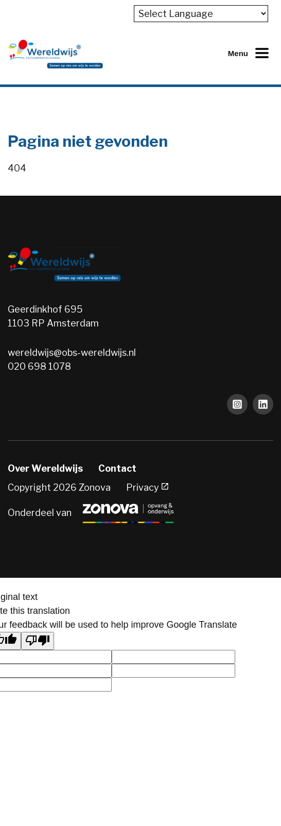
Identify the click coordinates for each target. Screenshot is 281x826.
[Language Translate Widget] (201, 13)
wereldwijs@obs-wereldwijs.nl (72, 352)
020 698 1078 (39, 366)
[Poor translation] (37, 641)
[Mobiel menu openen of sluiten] (250, 53)
